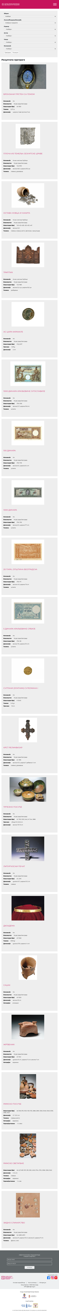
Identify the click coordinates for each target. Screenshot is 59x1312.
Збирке (6, 13)
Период (6, 26)
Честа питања (32, 1282)
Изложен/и (7, 46)
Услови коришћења (19, 1282)
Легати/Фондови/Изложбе (12, 20)
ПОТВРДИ (29, 1267)
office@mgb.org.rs (29, 1286)
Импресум (42, 1282)
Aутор (6, 33)
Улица (6, 39)
